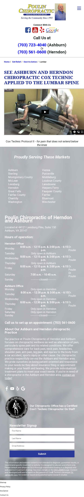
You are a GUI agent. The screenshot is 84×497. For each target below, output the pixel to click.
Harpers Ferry (50, 187)
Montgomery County (20, 177)
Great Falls (14, 191)
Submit (42, 453)
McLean (13, 180)
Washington (15, 202)
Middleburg (49, 177)
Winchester (49, 202)
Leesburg (13, 184)
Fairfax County (16, 194)
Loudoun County (51, 180)
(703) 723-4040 (32, 45)
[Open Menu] (79, 8)
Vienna (46, 170)
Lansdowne (49, 184)
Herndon (13, 187)
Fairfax (46, 194)
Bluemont (48, 198)
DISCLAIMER (59, 470)
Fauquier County (51, 191)
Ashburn (13, 170)
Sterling (12, 173)
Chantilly (13, 198)
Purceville (48, 173)
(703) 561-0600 (32, 52)
